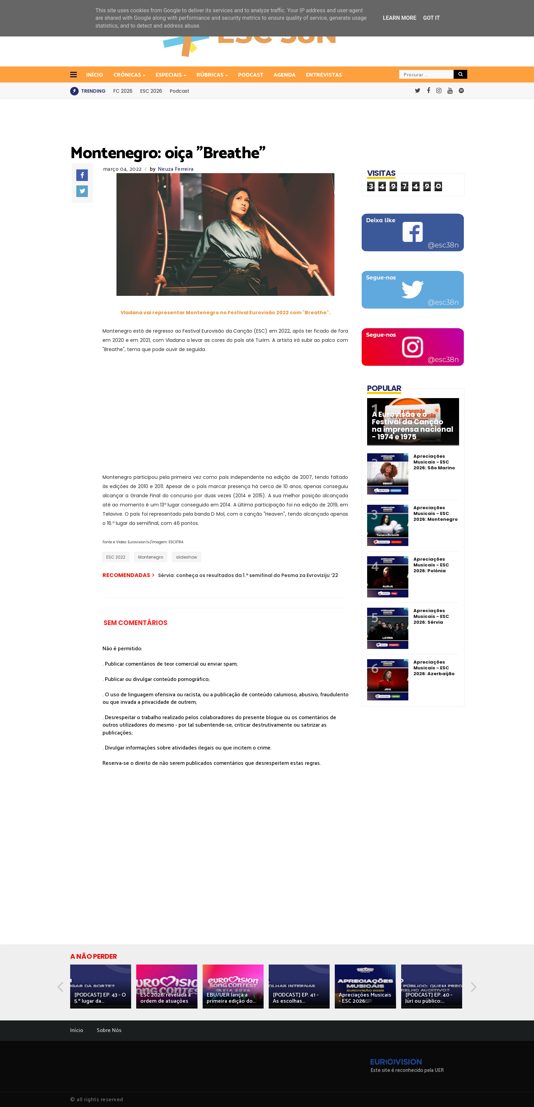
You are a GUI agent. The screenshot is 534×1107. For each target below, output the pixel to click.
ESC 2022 (115, 557)
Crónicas (127, 75)
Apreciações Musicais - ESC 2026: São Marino (434, 462)
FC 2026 (122, 91)
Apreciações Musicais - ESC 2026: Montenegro (435, 513)
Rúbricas (210, 75)
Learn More (399, 18)
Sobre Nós (109, 1030)
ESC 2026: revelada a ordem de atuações (165, 998)
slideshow (186, 557)
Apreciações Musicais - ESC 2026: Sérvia (431, 616)
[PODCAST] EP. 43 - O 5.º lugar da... (100, 998)
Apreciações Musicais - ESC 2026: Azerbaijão (434, 668)
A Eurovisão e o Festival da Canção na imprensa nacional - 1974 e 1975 (412, 426)
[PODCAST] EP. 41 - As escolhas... (295, 998)
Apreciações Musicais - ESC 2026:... (365, 998)
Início (76, 1030)
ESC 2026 (151, 91)
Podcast (250, 75)
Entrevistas (324, 75)
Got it (431, 18)
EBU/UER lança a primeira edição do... (231, 998)
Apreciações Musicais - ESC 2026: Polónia (431, 565)
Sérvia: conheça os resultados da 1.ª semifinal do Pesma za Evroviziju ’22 (248, 575)
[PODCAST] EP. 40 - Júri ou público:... (428, 998)
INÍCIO (94, 75)
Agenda (284, 75)
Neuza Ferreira (175, 169)
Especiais (169, 75)
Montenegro (150, 557)
